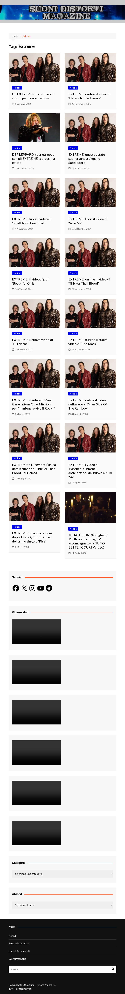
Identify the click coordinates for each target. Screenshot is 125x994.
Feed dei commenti (19, 951)
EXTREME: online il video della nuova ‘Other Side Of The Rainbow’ (87, 404)
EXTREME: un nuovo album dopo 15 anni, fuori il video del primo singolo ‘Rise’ (32, 537)
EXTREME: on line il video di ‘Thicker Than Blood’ (89, 281)
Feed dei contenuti (19, 943)
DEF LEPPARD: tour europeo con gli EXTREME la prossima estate (33, 158)
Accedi (12, 935)
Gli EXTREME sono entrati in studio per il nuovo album (33, 96)
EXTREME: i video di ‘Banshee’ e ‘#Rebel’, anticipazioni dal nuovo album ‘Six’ (90, 471)
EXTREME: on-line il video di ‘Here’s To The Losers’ (89, 96)
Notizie (17, 87)
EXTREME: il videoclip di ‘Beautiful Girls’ (30, 281)
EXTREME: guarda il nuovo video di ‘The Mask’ (88, 342)
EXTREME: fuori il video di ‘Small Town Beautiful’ (31, 221)
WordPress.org (17, 958)
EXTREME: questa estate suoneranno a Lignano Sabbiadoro (86, 158)
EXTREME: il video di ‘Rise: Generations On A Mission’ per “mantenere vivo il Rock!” (33, 404)
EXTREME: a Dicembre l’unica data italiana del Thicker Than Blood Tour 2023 (34, 469)
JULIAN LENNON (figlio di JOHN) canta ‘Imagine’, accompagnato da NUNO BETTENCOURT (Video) (88, 541)
